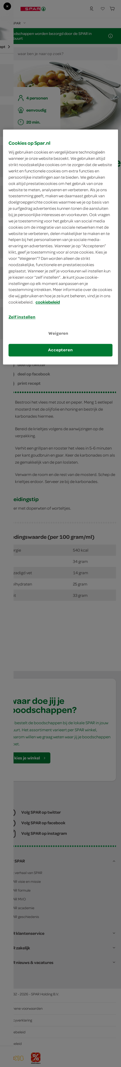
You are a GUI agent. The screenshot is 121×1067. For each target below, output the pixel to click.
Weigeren (58, 333)
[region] (60, 246)
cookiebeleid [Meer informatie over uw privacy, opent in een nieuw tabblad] (48, 302)
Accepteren (60, 350)
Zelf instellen (22, 317)
